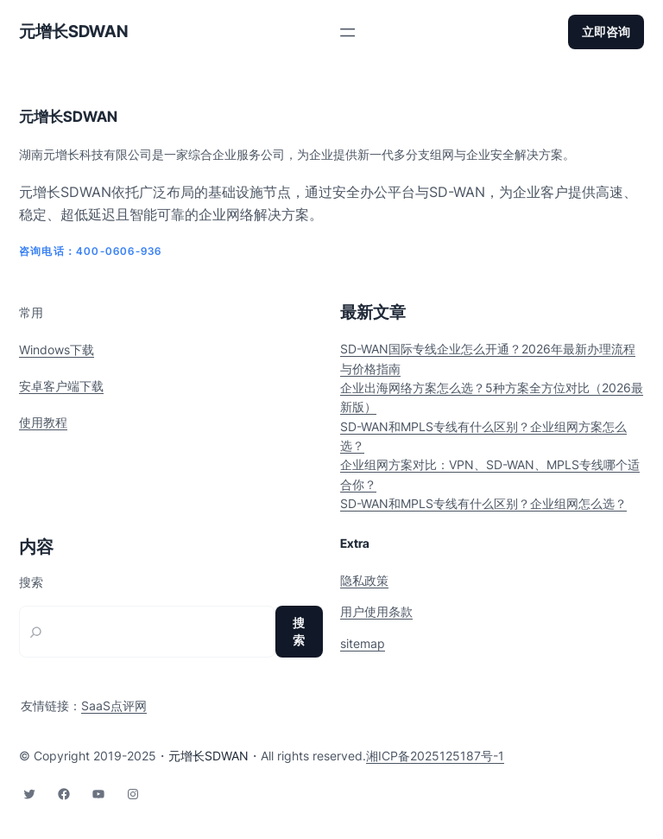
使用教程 (43, 422)
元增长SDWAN (73, 31)
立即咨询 (606, 31)
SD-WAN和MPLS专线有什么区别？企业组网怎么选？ (483, 503)
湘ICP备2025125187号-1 (435, 755)
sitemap (362, 643)
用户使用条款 (376, 611)
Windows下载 (56, 349)
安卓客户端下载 (61, 385)
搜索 (31, 582)
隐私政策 (364, 580)
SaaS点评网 (114, 705)
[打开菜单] (347, 32)
